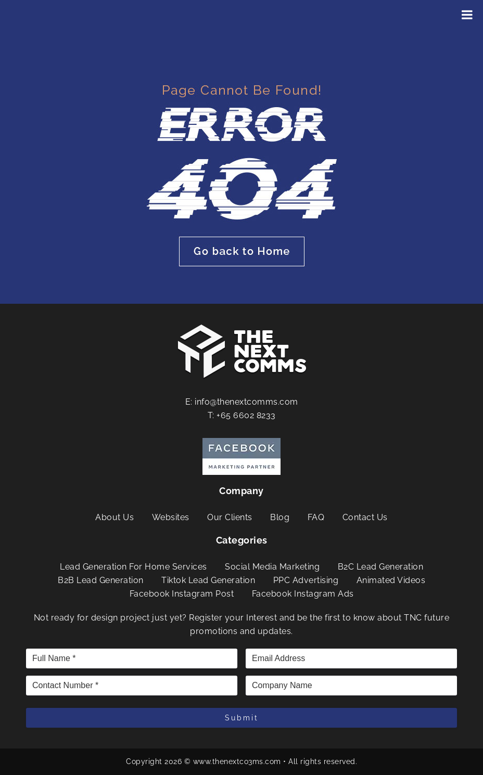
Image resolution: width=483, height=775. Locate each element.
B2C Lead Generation (381, 567)
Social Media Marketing (272, 567)
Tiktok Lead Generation (208, 580)
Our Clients (229, 517)
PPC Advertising (306, 580)
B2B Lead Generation (101, 580)
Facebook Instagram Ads (303, 594)
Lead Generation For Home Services (133, 567)
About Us (114, 517)
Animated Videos (391, 580)
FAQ (316, 517)
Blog (279, 517)
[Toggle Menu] (467, 14)
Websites (170, 517)
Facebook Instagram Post (182, 594)
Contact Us (365, 517)
